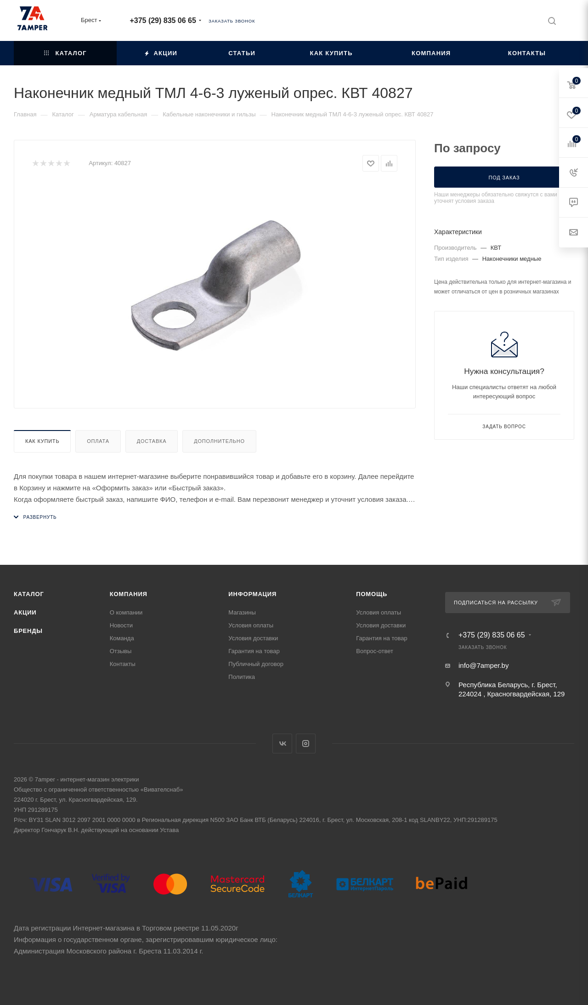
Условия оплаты (250, 625)
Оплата (98, 441)
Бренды (28, 630)
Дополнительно (219, 441)
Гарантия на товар (253, 651)
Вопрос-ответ (374, 651)
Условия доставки (253, 638)
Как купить (42, 441)
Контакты (123, 663)
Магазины (242, 612)
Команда (122, 638)
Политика (241, 676)
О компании (126, 612)
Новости (121, 625)
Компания (128, 594)
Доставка (152, 441)
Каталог (29, 594)
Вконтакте (282, 743)
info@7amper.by (483, 665)
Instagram (306, 743)
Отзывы (121, 651)
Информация (252, 594)
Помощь (371, 594)
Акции (25, 612)
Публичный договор (255, 663)
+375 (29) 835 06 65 (163, 20)
